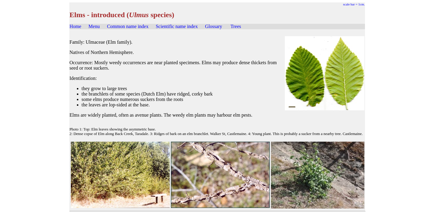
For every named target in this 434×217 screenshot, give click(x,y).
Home (75, 26)
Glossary (213, 26)
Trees (236, 26)
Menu (94, 26)
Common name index (128, 26)
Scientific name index (177, 26)
